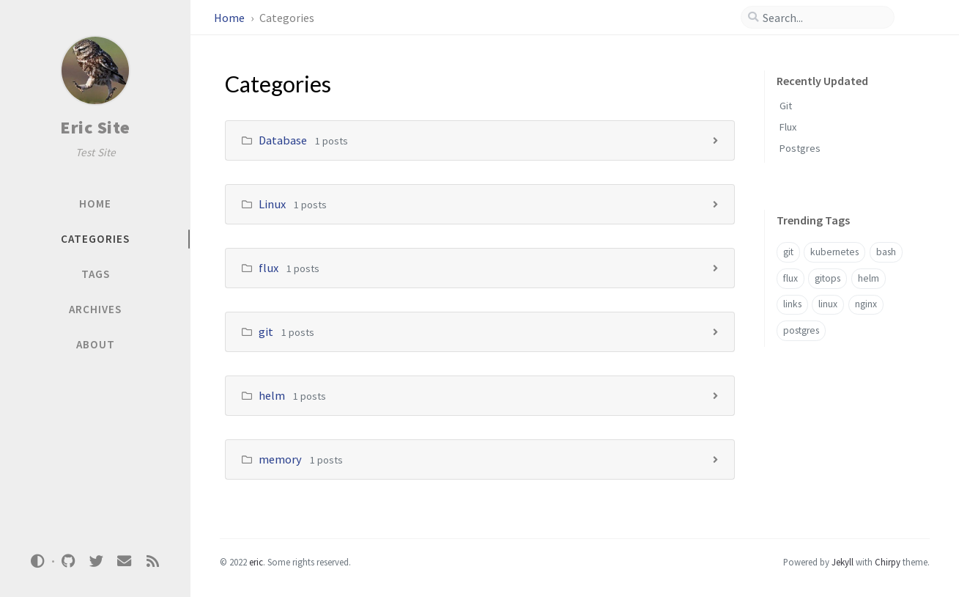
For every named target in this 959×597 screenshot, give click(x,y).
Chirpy (887, 562)
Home (230, 17)
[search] (823, 18)
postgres (801, 330)
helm (272, 395)
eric (256, 562)
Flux (788, 126)
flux (268, 267)
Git (786, 105)
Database (283, 140)
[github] (68, 561)
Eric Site (95, 127)
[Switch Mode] (38, 561)
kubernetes (834, 252)
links (792, 304)
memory (280, 459)
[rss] (152, 561)
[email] (124, 561)
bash (886, 252)
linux (827, 304)
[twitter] (96, 561)
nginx (866, 304)
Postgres (800, 148)
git (266, 331)
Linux (272, 204)
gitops (827, 278)
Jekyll (843, 562)
